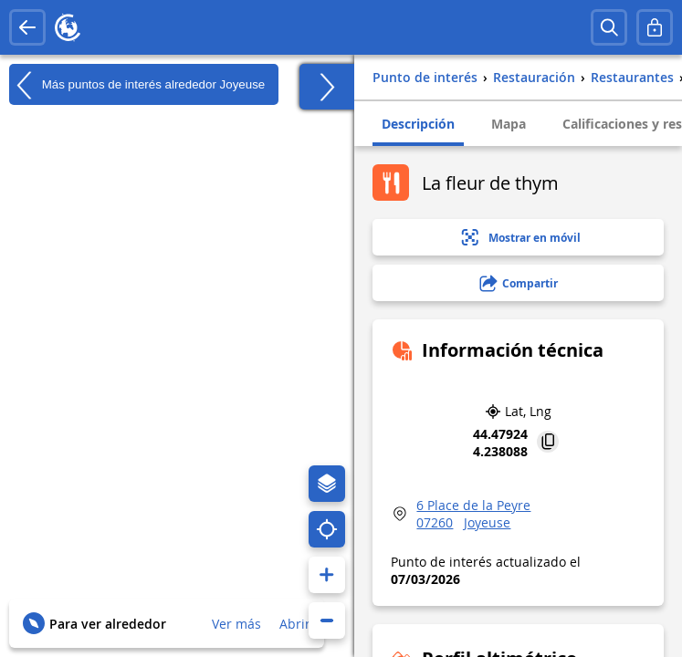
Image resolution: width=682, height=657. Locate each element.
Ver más (236, 623)
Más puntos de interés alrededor (137, 84)
